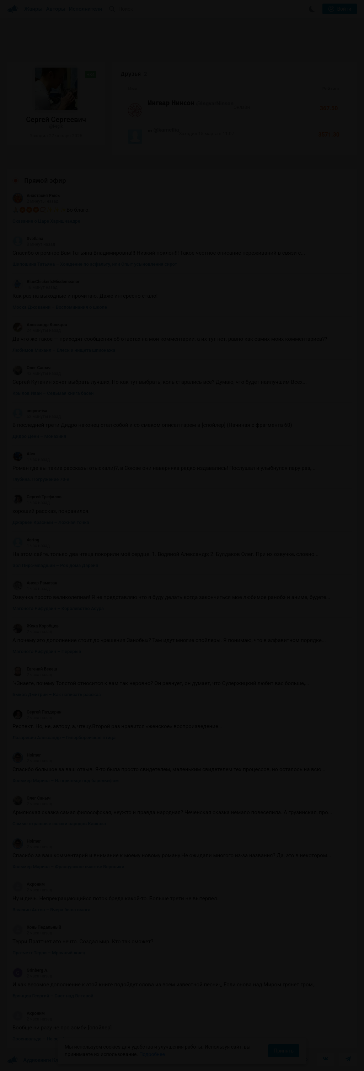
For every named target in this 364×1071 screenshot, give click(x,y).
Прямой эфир (45, 181)
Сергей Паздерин (36, 712)
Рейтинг (330, 88)
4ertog (25, 540)
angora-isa (29, 411)
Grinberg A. (30, 970)
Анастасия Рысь (36, 195)
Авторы (56, 9)
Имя (132, 88)
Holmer (26, 755)
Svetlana (27, 239)
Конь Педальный (36, 927)
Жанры (33, 9)
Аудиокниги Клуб (35, 1060)
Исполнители (85, 9)
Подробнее (152, 1054)
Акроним (28, 884)
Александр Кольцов (39, 325)
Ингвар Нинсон (171, 103)
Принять (284, 1051)
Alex (23, 454)
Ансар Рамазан (34, 583)
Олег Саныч (31, 368)
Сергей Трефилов (36, 497)
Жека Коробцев (35, 626)
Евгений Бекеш (34, 669)
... (150, 129)
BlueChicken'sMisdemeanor (46, 282)
